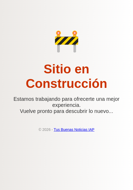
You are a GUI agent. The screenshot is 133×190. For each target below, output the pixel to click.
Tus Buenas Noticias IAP (74, 129)
